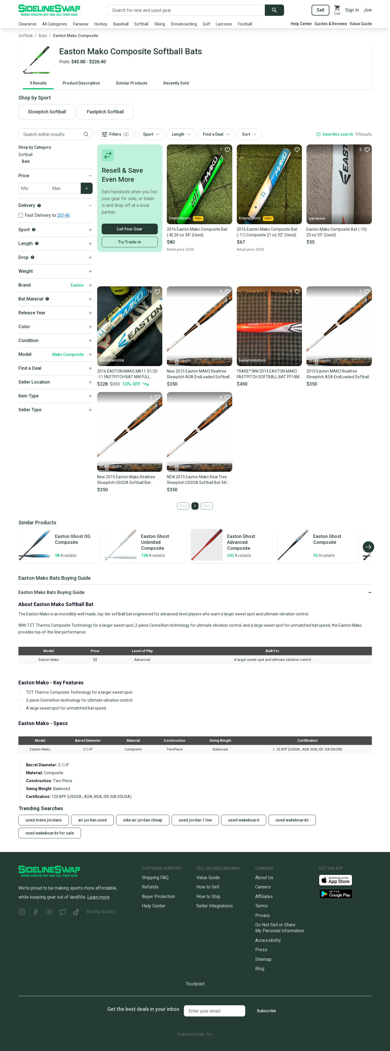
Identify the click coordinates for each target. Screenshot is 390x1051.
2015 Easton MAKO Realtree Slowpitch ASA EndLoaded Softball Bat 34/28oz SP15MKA (337, 374)
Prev (183, 506)
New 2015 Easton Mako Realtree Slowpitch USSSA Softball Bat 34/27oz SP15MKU (126, 480)
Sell (320, 10)
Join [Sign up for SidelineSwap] (367, 10)
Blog (259, 968)
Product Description (81, 83)
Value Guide (360, 23)
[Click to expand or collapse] (195, 592)
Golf (206, 24)
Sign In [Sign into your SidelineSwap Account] (352, 10)
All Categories (54, 24)
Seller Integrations (214, 906)
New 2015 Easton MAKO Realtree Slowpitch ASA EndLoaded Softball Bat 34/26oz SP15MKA (198, 374)
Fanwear (81, 24)
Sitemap (263, 959)
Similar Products (132, 83)
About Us (264, 877)
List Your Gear (130, 229)
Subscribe (266, 1011)
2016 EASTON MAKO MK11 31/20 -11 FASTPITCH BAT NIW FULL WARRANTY (127, 374)
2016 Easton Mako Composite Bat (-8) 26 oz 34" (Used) (197, 232)
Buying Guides (100, 911)
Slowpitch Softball (47, 111)
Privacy (262, 915)
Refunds (150, 887)
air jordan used (92, 820)
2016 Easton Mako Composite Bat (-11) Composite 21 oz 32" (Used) (267, 232)
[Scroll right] (368, 547)
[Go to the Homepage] (49, 10)
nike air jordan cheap (142, 820)
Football (245, 24)
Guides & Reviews (330, 23)
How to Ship (208, 896)
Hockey (100, 24)
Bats (43, 35)
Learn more (98, 897)
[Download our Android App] (345, 894)
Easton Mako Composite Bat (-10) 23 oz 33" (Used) (336, 232)
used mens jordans (43, 820)
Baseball (121, 24)
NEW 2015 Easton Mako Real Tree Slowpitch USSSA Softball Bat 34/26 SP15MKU (199, 480)
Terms (261, 906)
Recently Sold (176, 83)
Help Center (301, 23)
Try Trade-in (129, 242)
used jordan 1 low (195, 820)
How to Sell (207, 887)
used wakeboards (292, 820)
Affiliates (264, 896)
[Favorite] (225, 149)
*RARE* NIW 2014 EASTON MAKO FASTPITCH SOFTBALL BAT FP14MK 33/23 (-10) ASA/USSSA (269, 374)
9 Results (38, 83)
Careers (263, 887)
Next (206, 506)
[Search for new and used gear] (186, 10)
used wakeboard (243, 820)
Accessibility (268, 940)
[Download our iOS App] (340, 880)
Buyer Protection (158, 896)
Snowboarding (184, 24)
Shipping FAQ (155, 877)
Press (261, 949)
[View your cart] (337, 10)
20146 (63, 215)
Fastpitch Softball (105, 111)
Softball (141, 24)
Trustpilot (195, 984)
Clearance (27, 24)
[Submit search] (274, 10)
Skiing (159, 24)
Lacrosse (224, 24)
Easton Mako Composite (75, 35)
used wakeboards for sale (49, 833)
